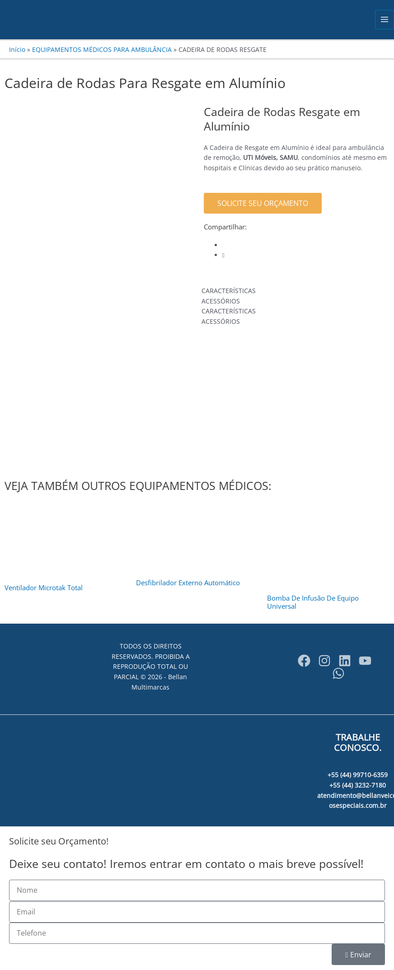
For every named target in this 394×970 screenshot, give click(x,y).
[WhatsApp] (338, 673)
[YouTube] (365, 660)
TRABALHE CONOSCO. (357, 742)
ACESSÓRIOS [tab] (221, 301)
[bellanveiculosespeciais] (344, 660)
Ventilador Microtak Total (44, 587)
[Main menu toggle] (384, 19)
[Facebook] (304, 660)
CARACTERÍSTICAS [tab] (229, 290)
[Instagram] (324, 660)
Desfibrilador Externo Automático (188, 582)
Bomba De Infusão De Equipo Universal (313, 602)
